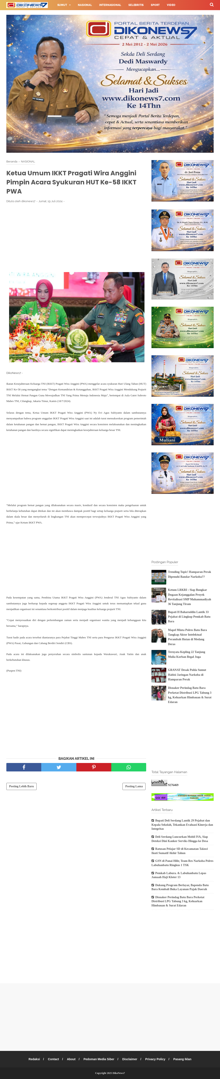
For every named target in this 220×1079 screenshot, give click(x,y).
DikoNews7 (119, 1073)
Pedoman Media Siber (99, 1059)
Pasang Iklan (182, 1059)
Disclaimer (129, 1059)
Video (171, 5)
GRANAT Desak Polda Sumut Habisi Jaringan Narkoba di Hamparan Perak (187, 674)
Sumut (62, 5)
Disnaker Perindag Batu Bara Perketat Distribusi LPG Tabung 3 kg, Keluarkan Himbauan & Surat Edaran (177, 901)
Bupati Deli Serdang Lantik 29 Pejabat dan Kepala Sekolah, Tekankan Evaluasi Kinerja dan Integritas (182, 824)
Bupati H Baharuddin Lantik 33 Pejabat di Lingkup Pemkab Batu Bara (189, 616)
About (71, 1059)
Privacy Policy (155, 1059)
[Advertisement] (76, 237)
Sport (155, 5)
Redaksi (34, 1059)
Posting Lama (134, 786)
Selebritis (136, 5)
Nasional (85, 5)
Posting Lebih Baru (21, 786)
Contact (53, 1059)
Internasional (110, 5)
